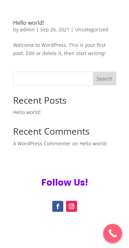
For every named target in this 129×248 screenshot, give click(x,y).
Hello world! (28, 23)
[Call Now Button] (112, 233)
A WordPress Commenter (42, 143)
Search (104, 78)
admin (27, 29)
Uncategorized (91, 29)
